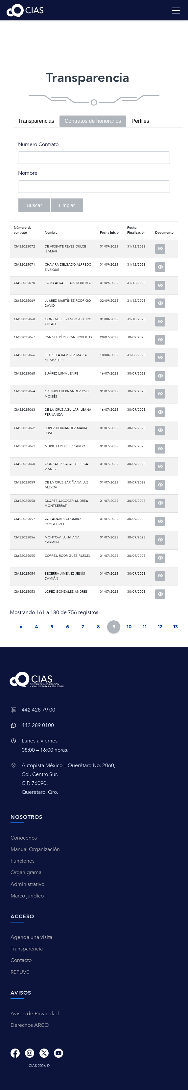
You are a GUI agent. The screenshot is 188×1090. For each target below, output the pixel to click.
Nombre (27, 173)
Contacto (21, 960)
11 (145, 627)
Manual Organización (35, 849)
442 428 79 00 (38, 710)
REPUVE (20, 972)
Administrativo (27, 884)
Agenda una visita (31, 937)
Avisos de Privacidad (35, 1013)
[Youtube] (58, 1052)
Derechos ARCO (30, 1025)
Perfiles (140, 121)
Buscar (34, 205)
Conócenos (24, 838)
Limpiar (67, 205)
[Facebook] (15, 1052)
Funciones (23, 861)
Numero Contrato (38, 144)
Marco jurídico (27, 895)
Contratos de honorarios (93, 121)
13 (175, 627)
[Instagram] (29, 1052)
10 (129, 627)
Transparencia (27, 948)
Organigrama (26, 872)
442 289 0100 (38, 725)
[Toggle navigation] (176, 10)
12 (160, 627)
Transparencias (36, 121)
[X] (44, 1052)
